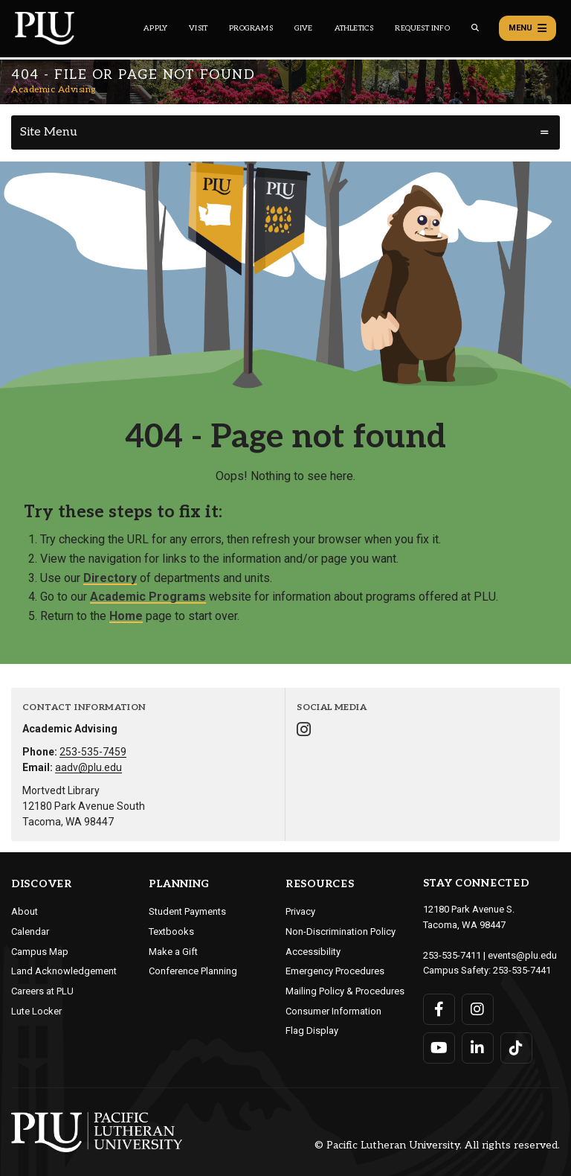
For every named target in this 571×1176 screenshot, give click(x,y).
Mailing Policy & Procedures (345, 991)
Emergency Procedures (335, 971)
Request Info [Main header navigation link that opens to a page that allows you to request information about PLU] (422, 28)
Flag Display (312, 1030)
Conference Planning (193, 971)
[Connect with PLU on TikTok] (516, 1048)
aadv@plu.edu (88, 767)
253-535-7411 (452, 955)
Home (126, 616)
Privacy (300, 911)
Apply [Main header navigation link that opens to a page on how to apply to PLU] (155, 28)
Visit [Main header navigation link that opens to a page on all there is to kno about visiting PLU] (198, 28)
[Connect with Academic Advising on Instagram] (304, 731)
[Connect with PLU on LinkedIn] (478, 1048)
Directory (110, 578)
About (24, 911)
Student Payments (187, 911)
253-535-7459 (92, 752)
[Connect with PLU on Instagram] (478, 1009)
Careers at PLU (42, 991)
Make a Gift (173, 951)
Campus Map (39, 951)
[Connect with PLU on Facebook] (439, 1009)
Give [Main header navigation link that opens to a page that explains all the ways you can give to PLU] (303, 28)
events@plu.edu (522, 955)
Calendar (30, 931)
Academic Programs (148, 596)
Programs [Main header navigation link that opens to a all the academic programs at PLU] (251, 28)
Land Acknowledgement (64, 971)
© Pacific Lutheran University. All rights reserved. (437, 1145)
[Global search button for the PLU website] (475, 28)
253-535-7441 (522, 970)
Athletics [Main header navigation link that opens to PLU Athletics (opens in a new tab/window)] (354, 28)
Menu (527, 28)
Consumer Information (333, 1011)
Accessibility (313, 951)
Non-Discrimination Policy (341, 931)
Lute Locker (36, 1011)
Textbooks (171, 931)
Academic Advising (53, 89)
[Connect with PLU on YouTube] (439, 1048)
